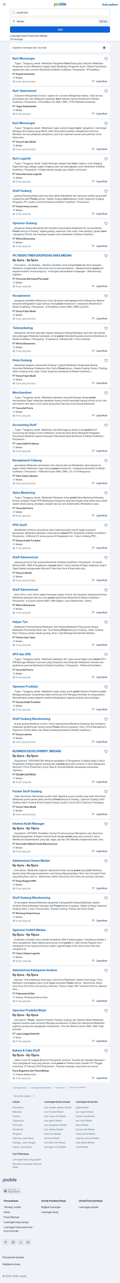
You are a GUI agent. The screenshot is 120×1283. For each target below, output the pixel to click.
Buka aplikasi (110, 4)
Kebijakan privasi (11, 1264)
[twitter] (21, 1242)
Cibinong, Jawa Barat (23, 1138)
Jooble (22, 1276)
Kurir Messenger (23, 58)
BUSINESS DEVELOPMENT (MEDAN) (36, 751)
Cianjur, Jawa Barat (22, 1147)
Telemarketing (22, 328)
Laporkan (99, 81)
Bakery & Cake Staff (26, 1050)
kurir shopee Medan (54, 1111)
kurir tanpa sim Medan (55, 1116)
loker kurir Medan (52, 1133)
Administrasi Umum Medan (31, 860)
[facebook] (5, 1242)
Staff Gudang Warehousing (31, 718)
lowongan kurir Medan (55, 1147)
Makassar (17, 1111)
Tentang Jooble (12, 1207)
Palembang (17, 1107)
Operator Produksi (25, 686)
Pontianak (17, 1125)
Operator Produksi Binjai (29, 1010)
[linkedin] (28, 1242)
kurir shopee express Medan (58, 1107)
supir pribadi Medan (85, 1142)
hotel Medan (82, 1147)
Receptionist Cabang (27, 460)
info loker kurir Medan (55, 1142)
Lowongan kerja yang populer (26, 1159)
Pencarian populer (24, 1096)
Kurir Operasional (24, 90)
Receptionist (21, 295)
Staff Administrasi (25, 557)
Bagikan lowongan (51, 1207)
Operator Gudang (24, 223)
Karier (7, 1212)
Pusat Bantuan (11, 1217)
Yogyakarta (18, 1120)
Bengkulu (17, 1133)
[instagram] (13, 1242)
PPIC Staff (19, 525)
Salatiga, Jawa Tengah (23, 1142)
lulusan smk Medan (85, 1129)
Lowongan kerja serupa (16, 1222)
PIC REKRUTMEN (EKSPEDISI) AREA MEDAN (41, 255)
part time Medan (84, 1120)
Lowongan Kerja (49, 1212)
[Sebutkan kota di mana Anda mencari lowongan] (60, 21)
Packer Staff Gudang (27, 791)
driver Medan (82, 1125)
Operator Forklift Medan (29, 930)
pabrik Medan (82, 1107)
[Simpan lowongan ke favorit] (106, 59)
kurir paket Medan (53, 1120)
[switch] (105, 47)
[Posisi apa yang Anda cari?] (60, 12)
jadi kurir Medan (52, 1138)
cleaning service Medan (87, 1138)
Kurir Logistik (21, 158)
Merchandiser (22, 392)
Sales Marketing (23, 492)
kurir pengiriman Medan (55, 1125)
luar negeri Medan (85, 1111)
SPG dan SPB (21, 654)
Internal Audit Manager (28, 823)
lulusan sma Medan (85, 1116)
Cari (60, 29)
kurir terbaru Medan (53, 1129)
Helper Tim (20, 622)
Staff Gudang (21, 190)
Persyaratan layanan (13, 1257)
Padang (16, 1116)
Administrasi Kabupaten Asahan (34, 970)
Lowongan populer (89, 1207)
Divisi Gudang (22, 360)
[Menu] (4, 4)
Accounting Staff (24, 425)
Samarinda (17, 1129)
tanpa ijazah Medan (85, 1133)
